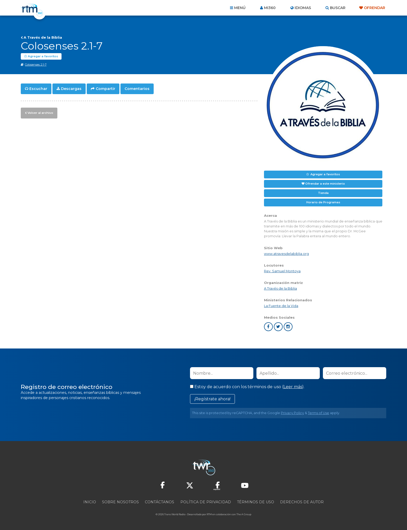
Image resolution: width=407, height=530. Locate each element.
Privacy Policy (292, 413)
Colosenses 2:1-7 (35, 64)
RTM (209, 514)
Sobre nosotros (120, 502)
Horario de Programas (323, 202)
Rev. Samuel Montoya (282, 271)
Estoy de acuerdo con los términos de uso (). (247, 386)
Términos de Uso (255, 502)
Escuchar (38, 88)
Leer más (292, 386)
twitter (278, 326)
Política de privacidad (205, 502)
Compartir (105, 88)
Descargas (71, 88)
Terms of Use (318, 413)
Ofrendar (374, 7)
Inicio (89, 502)
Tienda (323, 193)
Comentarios (137, 88)
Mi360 (270, 7)
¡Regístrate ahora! (212, 398)
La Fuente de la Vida (281, 306)
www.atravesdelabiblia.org (286, 254)
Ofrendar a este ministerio (325, 183)
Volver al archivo (40, 112)
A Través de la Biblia (43, 37)
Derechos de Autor (302, 502)
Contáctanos (159, 502)
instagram (288, 326)
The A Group (243, 514)
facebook (268, 326)
